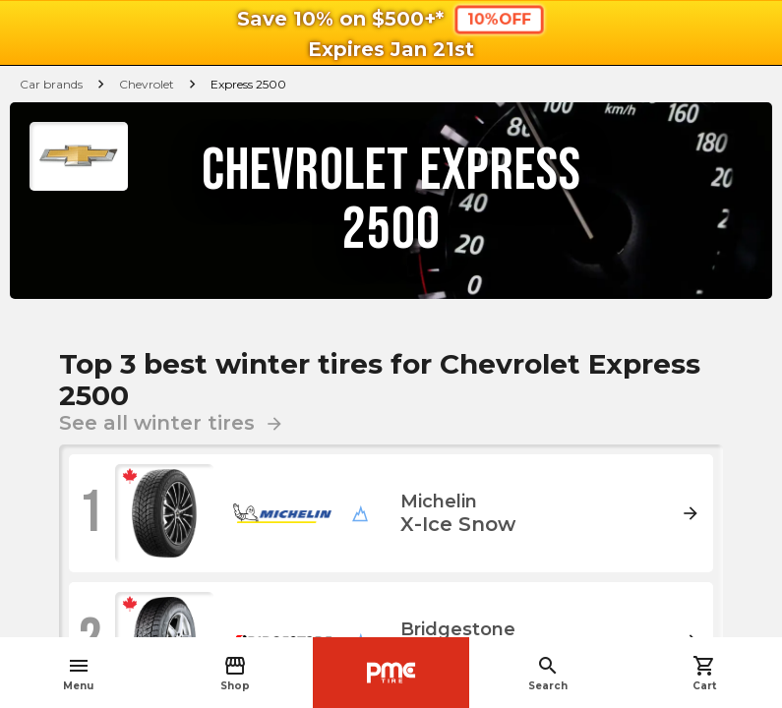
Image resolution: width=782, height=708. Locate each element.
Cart (704, 673)
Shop (235, 673)
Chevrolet (146, 84)
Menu (78, 673)
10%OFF (499, 19)
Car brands (51, 84)
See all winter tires (171, 423)
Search (548, 673)
